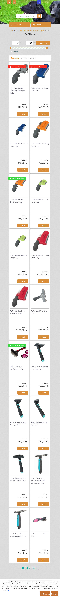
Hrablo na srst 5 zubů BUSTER (38, 535)
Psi (16, 30)
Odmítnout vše (45, 594)
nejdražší (33, 58)
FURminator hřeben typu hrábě (39, 312)
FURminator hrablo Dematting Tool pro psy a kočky (18, 90)
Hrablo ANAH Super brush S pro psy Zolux (39, 423)
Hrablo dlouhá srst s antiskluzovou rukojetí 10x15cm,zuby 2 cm (38, 480)
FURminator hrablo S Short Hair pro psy (19, 256)
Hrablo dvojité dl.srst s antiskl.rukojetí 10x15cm (18, 535)
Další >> (34, 568)
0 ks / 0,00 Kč (45, 2)
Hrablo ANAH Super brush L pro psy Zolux (39, 368)
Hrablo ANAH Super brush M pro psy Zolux (18, 423)
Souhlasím (54, 594)
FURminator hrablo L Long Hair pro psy (39, 89)
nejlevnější (24, 58)
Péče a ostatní (24, 30)
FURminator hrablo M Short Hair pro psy (17, 200)
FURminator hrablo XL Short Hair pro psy (17, 312)
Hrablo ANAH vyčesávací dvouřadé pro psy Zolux (18, 479)
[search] (39, 16)
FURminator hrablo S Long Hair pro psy (39, 200)
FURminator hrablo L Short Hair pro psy (19, 145)
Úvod (12, 30)
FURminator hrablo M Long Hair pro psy (40, 145)
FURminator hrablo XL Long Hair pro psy (40, 256)
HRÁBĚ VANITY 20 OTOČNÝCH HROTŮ (16, 368)
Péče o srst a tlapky (37, 30)
